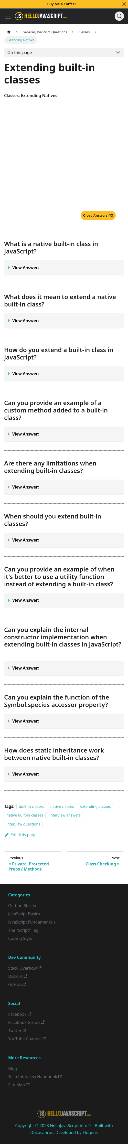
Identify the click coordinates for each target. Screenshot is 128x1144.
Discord (17, 976)
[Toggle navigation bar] (8, 16)
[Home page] (9, 32)
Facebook (19, 1014)
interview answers (65, 815)
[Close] (124, 4)
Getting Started (23, 905)
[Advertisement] (64, 153)
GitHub (17, 984)
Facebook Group (26, 1022)
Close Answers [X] (98, 215)
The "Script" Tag (23, 930)
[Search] (119, 16)
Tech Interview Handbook (35, 1076)
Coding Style (20, 938)
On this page (19, 52)
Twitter (17, 1030)
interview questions (23, 824)
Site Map (19, 1085)
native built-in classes (24, 815)
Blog (12, 1068)
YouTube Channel (27, 1039)
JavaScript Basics (24, 914)
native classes (62, 806)
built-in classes (31, 806)
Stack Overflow (24, 968)
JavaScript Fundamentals (32, 922)
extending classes (95, 806)
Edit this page (20, 835)
